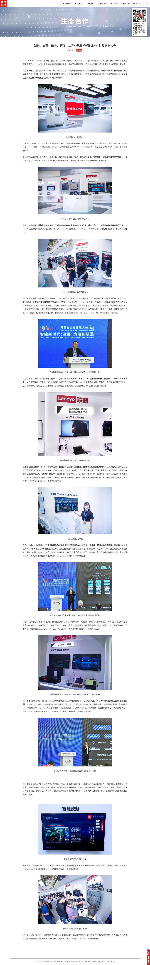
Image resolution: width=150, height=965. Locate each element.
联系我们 (137, 3)
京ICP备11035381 (87, 962)
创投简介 (67, 3)
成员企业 (78, 3)
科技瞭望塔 (125, 3)
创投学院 (114, 3)
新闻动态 (90, 3)
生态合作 (102, 3)
